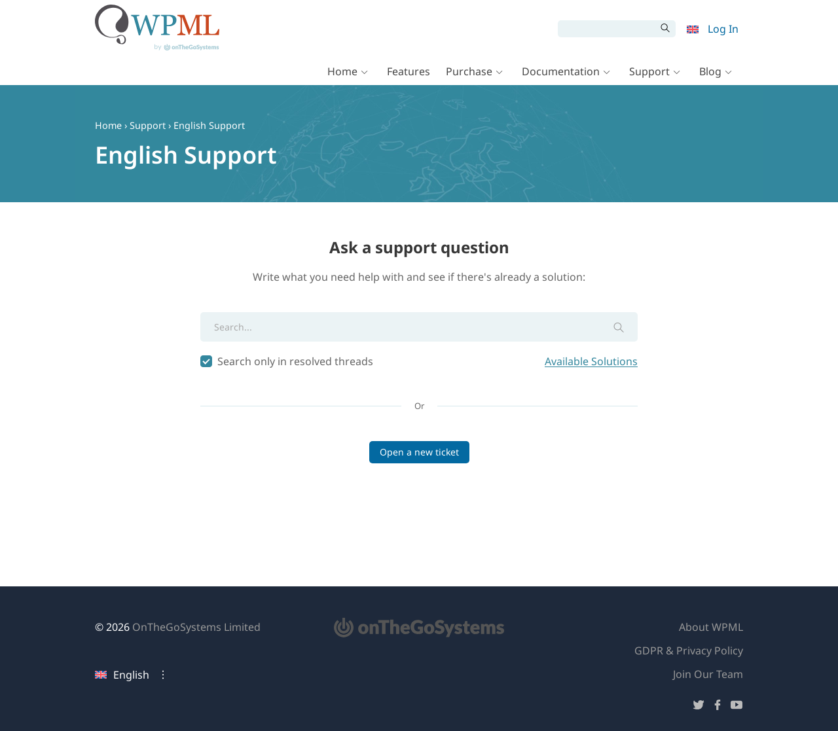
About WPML (711, 627)
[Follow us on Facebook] (717, 707)
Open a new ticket (419, 452)
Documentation (561, 73)
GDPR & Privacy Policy (688, 650)
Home (342, 73)
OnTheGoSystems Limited (196, 627)
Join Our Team (708, 674)
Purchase (469, 73)
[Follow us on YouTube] (736, 707)
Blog (710, 73)
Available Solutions (591, 361)
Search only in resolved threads (419, 361)
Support (649, 73)
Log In (723, 29)
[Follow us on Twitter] (698, 707)
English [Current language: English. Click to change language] (122, 675)
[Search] (607, 28)
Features (408, 73)
